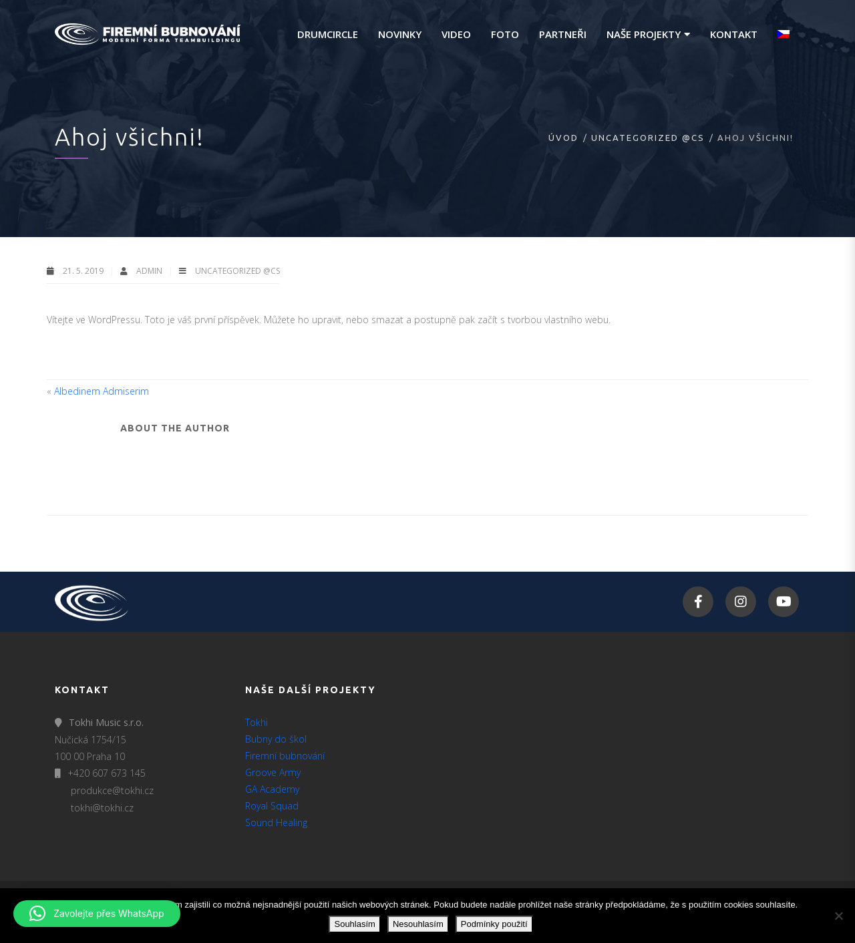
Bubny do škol (276, 739)
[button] (96, 913)
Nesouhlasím (418, 924)
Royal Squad (272, 805)
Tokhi (256, 722)
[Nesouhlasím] (838, 915)
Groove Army (273, 772)
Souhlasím (354, 924)
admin (150, 270)
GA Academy (272, 789)
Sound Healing (276, 822)
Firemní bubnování (285, 755)
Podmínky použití (494, 924)
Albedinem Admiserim (101, 391)
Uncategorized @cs (648, 137)
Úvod (563, 137)
